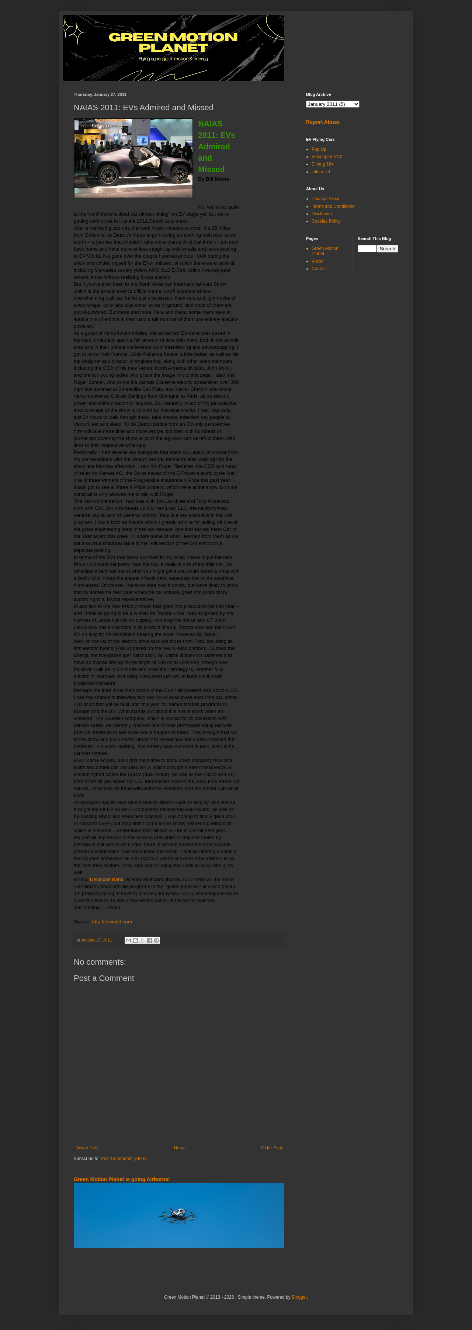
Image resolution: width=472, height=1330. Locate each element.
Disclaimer (322, 213)
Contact (319, 268)
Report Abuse (323, 122)
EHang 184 (323, 164)
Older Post (271, 1147)
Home (180, 1147)
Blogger (299, 1297)
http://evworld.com (112, 922)
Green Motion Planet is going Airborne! (122, 1179)
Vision (317, 261)
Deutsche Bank (106, 879)
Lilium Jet (321, 171)
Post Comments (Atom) (124, 1158)
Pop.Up (319, 149)
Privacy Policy (325, 198)
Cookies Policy (326, 221)
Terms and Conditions (333, 206)
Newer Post (87, 1147)
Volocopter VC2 (327, 156)
